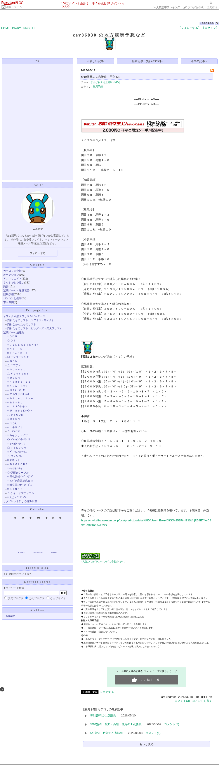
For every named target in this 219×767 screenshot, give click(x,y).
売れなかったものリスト (21, 324)
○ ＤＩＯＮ (13, 418)
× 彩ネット (13, 460)
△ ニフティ (14, 365)
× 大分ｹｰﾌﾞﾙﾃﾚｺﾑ (16, 497)
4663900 (207, 23)
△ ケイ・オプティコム (20, 493)
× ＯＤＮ (12, 336)
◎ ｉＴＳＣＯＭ (16, 447)
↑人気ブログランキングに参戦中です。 (104, 561)
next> (54, 552)
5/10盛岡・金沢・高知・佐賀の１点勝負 (115, 724)
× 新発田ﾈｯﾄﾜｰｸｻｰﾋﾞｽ (19, 484)
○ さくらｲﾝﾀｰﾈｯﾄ (17, 390)
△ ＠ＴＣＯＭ (15, 414)
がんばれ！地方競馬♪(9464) (105, 82)
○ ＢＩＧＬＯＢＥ (17, 464)
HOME (5, 28)
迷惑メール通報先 (13, 332)
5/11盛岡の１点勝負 (103, 715)
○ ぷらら (12, 423)
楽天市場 (212, 7)
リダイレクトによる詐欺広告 (20, 501)
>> (166, 7)
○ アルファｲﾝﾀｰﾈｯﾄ (18, 394)
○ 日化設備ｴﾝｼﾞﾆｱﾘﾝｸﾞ (20, 476)
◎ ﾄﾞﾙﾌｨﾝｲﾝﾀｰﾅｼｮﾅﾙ (18, 439)
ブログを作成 (195, 7)
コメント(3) (182, 700)
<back (21, 552)
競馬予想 (8, 294)
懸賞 (6, 286)
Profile (37, 184)
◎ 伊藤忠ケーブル (18, 472)
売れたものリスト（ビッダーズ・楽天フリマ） (34, 328)
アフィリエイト (12, 278)
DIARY (16, 28)
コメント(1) (153, 733)
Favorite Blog (37, 567)
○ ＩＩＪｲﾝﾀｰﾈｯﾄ (17, 406)
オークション (11, 274)
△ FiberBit (13, 431)
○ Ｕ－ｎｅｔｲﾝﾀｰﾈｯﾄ (19, 410)
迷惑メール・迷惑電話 (16, 290)
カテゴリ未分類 (12, 270)
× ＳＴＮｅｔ (15, 489)
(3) (118, 76)
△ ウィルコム (15, 455)
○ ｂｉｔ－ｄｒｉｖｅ (20, 398)
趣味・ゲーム (14, 7)
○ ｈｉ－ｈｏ (15, 402)
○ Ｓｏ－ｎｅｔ (16, 369)
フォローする (37, 253)
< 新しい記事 (95, 61)
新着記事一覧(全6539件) (147, 61)
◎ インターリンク (18, 357)
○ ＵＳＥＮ (13, 377)
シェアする (107, 691)
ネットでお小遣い (13, 282)
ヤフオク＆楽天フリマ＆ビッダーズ (24, 316)
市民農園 (8, 302)
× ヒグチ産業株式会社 (20, 480)
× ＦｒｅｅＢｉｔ (17, 353)
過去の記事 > (199, 61)
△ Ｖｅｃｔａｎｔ (18, 373)
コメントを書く (202, 700)
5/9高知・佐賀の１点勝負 (106, 733)
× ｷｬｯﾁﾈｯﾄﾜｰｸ (15, 468)
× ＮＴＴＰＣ (15, 348)
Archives (37, 610)
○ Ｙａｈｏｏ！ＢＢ (19, 381)
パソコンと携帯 (12, 298)
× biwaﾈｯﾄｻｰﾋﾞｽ (16, 443)
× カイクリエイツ (17, 435)
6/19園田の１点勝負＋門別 (98, 76)
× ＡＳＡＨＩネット (18, 385)
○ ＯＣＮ (12, 361)
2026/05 (10, 616)
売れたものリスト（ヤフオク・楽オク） (30, 320)
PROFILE (29, 28)
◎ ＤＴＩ (12, 340)
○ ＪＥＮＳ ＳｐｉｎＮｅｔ (23, 344)
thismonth (38, 552)
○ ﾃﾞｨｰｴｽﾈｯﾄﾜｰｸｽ (17, 451)
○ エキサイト (15, 427)
